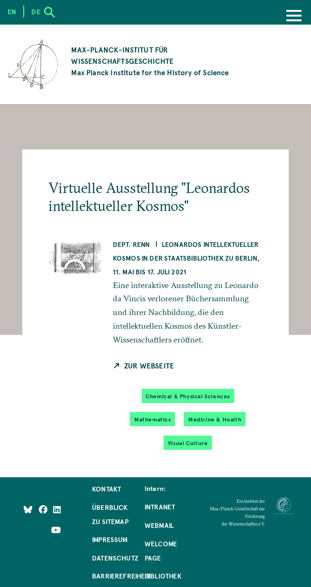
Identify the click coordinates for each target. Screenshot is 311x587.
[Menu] (294, 16)
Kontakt (106, 488)
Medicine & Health (214, 419)
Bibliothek (163, 575)
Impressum (110, 539)
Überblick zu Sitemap (110, 514)
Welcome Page (161, 550)
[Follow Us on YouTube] (56, 529)
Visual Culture (188, 443)
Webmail (159, 525)
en (12, 11)
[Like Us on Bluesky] (28, 509)
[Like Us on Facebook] (44, 509)
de (35, 11)
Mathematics (152, 419)
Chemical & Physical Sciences (188, 396)
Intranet (160, 506)
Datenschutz (115, 557)
